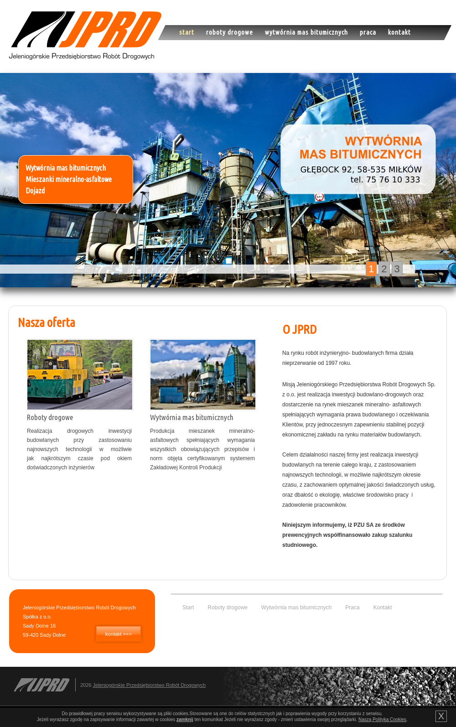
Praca (368, 32)
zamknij (184, 719)
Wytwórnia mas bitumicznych (306, 32)
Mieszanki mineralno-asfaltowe (69, 179)
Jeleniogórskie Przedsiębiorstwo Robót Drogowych (149, 685)
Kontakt (399, 32)
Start (186, 32)
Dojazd (35, 191)
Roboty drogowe (229, 32)
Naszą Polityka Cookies (382, 719)
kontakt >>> (118, 634)
